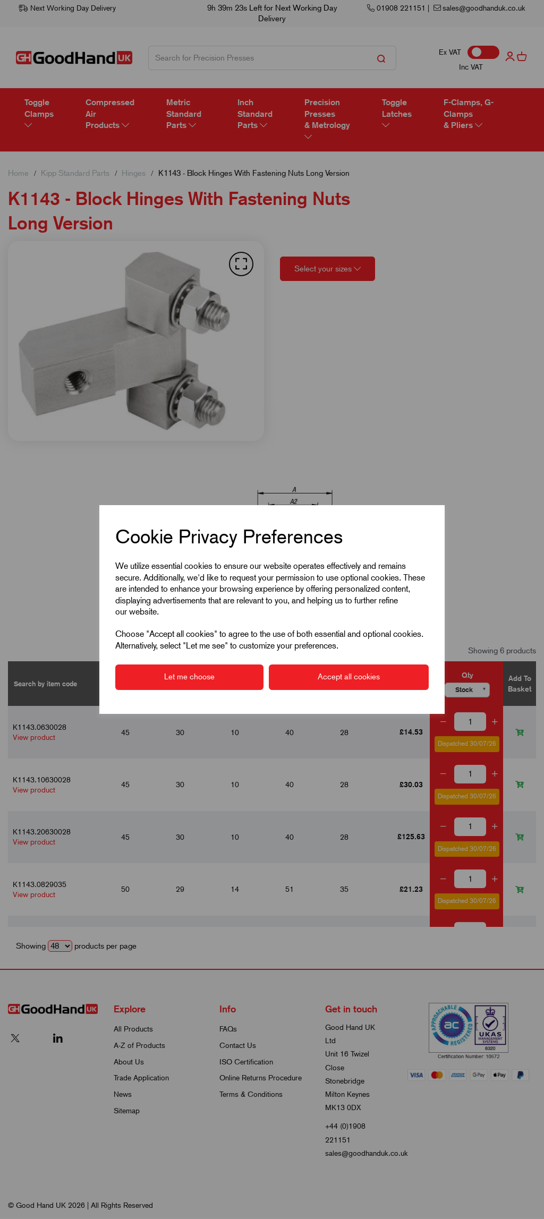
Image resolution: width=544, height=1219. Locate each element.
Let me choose (189, 676)
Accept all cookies (349, 676)
